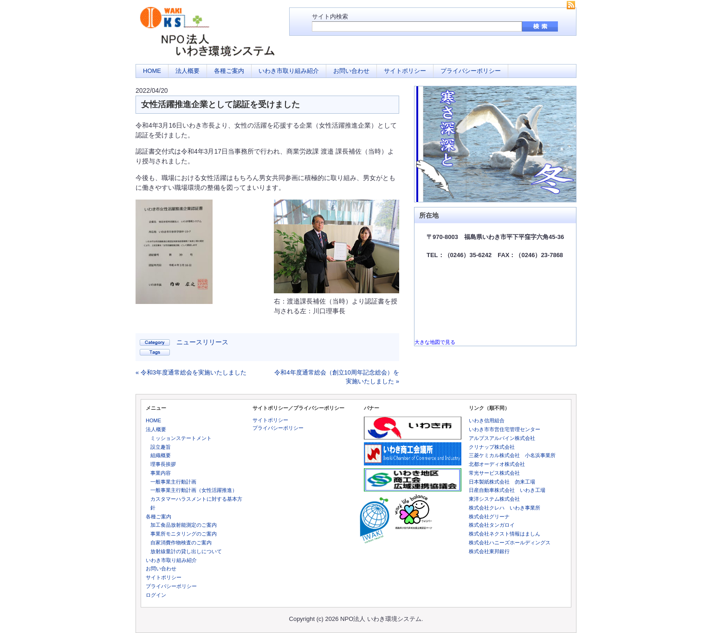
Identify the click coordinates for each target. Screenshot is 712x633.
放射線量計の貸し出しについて (186, 551)
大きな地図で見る (434, 342)
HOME (152, 70)
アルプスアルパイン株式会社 (502, 438)
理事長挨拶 (163, 464)
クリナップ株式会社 (492, 447)
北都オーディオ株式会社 (497, 464)
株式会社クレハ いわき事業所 (504, 507)
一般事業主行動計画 (173, 481)
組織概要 (160, 455)
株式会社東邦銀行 (489, 551)
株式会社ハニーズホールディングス (509, 542)
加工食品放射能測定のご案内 (183, 525)
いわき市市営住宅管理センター (504, 429)
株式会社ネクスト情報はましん (504, 533)
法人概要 (187, 70)
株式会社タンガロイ (492, 525)
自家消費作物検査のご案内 (181, 542)
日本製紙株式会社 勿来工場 (502, 481)
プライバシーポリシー (470, 70)
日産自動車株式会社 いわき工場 (507, 490)
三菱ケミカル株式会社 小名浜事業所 (512, 455)
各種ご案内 (229, 70)
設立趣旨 (160, 447)
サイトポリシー (405, 70)
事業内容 (160, 473)
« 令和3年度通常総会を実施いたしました (191, 372)
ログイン (156, 595)
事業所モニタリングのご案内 (183, 533)
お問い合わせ (351, 70)
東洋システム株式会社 (494, 499)
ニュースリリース (202, 342)
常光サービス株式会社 (494, 473)
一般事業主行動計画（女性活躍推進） (193, 490)
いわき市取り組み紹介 (289, 70)
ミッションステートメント (181, 438)
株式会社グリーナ (489, 516)
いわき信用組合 (487, 420)
